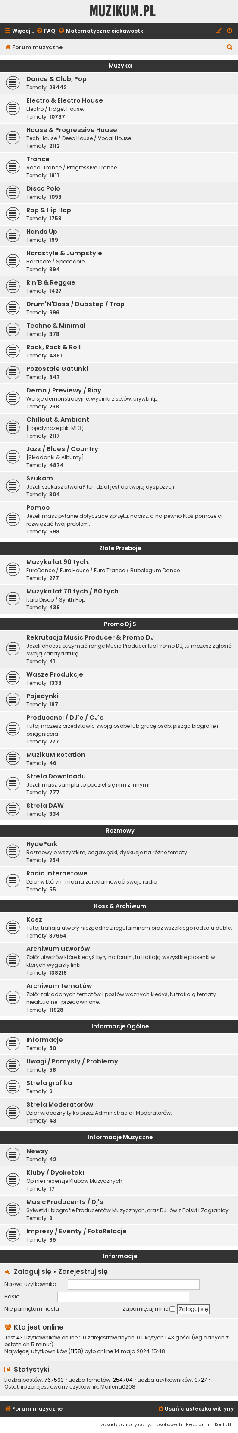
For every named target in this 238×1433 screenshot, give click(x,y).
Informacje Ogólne (120, 1026)
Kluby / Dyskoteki (55, 1172)
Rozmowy (120, 831)
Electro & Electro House (64, 100)
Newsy (37, 1151)
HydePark (42, 844)
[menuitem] (45, 31)
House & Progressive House (71, 129)
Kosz (34, 919)
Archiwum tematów (59, 985)
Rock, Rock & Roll (53, 347)
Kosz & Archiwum (120, 906)
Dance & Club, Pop (56, 79)
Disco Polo (43, 188)
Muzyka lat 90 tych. (58, 562)
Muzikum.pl (122, 11)
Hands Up (41, 231)
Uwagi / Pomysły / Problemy (72, 1061)
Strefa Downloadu (56, 776)
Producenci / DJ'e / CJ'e (65, 717)
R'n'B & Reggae (50, 282)
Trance (38, 159)
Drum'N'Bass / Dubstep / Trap (75, 304)
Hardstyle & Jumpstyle (64, 253)
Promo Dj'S (120, 624)
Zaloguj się (32, 1271)
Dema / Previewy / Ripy (63, 390)
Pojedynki (42, 696)
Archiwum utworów (58, 948)
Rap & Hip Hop (48, 210)
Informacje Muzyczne (120, 1137)
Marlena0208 (117, 1386)
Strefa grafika (49, 1083)
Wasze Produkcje (54, 674)
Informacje (44, 1039)
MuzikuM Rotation (55, 754)
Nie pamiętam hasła (31, 1308)
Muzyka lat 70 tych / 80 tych (72, 591)
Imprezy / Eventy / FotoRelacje (76, 1231)
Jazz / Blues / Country (62, 449)
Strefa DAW (45, 805)
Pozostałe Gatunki (57, 368)
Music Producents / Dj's (64, 1202)
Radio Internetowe (57, 873)
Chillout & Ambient (57, 419)
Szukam (39, 478)
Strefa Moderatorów (59, 1104)
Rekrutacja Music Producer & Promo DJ (90, 637)
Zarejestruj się (83, 1271)
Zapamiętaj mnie (148, 1308)
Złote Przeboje (120, 548)
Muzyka (120, 66)
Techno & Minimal (55, 325)
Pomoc (38, 507)
